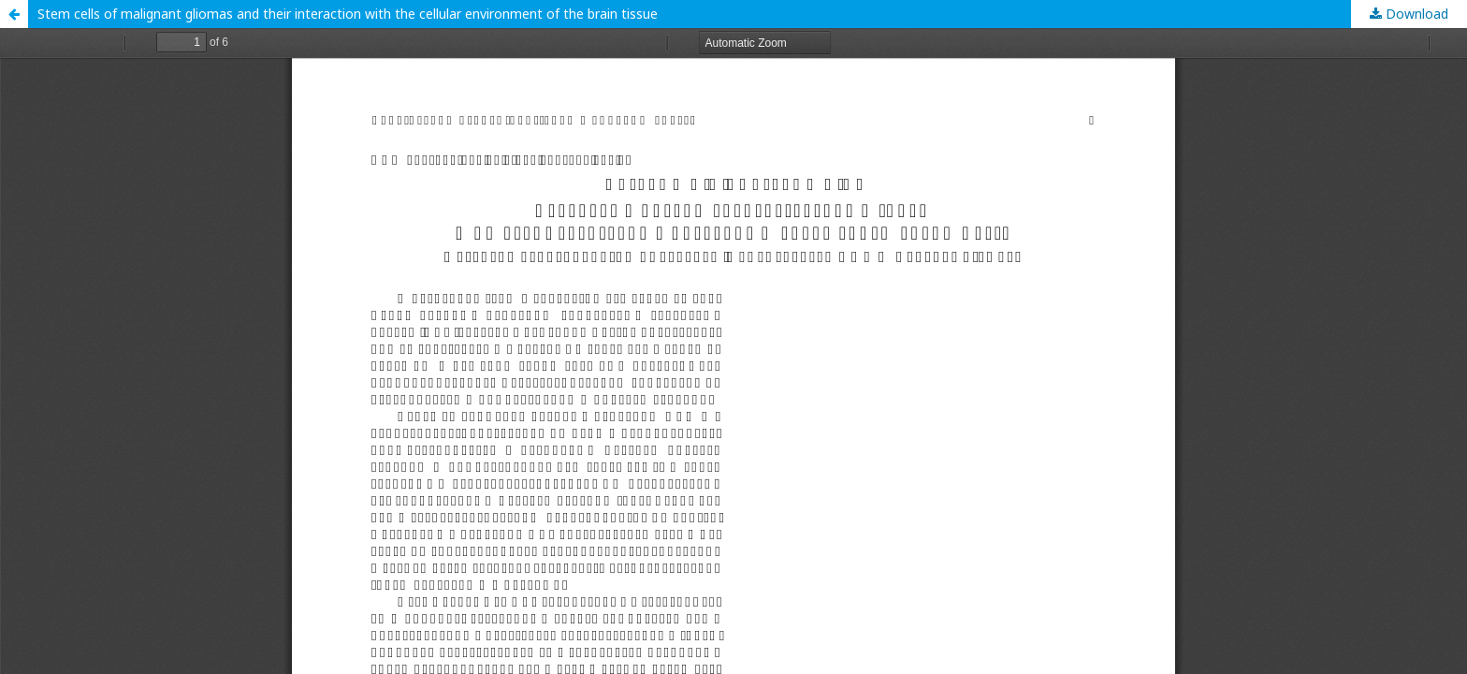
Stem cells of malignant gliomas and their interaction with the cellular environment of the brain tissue (347, 13)
